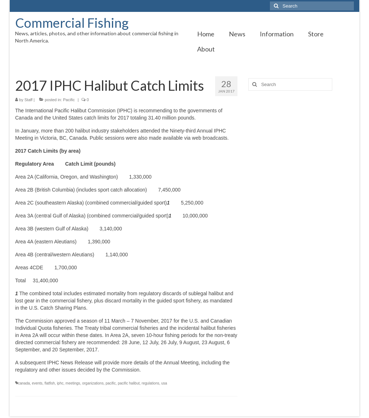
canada (24, 383)
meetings (73, 383)
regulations (150, 383)
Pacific (69, 100)
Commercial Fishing (72, 23)
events (37, 383)
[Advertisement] (301, 147)
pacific (111, 383)
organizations (92, 383)
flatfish (49, 383)
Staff (28, 100)
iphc (60, 383)
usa (164, 383)
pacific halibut (129, 383)
